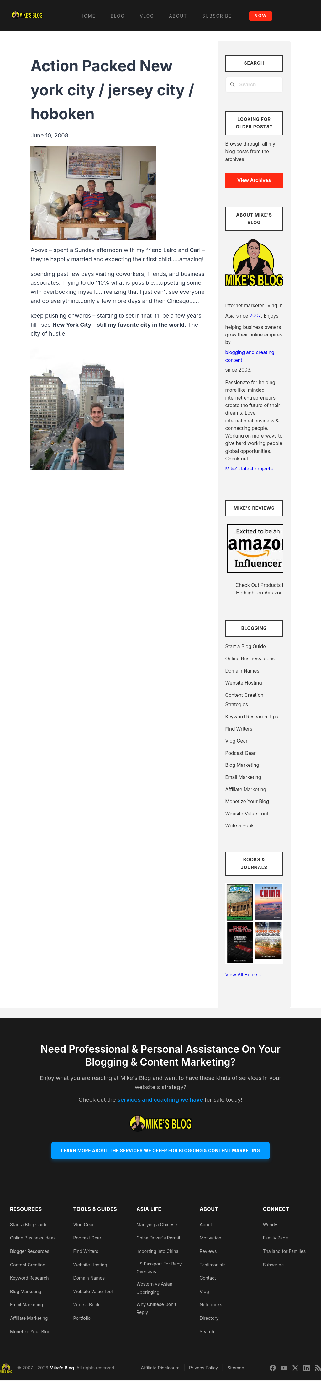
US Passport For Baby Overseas (159, 1268)
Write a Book (239, 826)
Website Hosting (243, 683)
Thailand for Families (284, 1251)
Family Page (275, 1238)
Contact (208, 1278)
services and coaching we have (160, 1099)
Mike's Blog (62, 1368)
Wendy (270, 1225)
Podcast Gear (240, 753)
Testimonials (212, 1265)
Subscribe (273, 1265)
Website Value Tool (246, 814)
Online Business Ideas (250, 659)
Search (207, 1332)
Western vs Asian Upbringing (154, 1288)
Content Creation (27, 1265)
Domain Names (242, 671)
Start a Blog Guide (245, 646)
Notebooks (211, 1305)
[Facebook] (273, 1368)
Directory (209, 1318)
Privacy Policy (203, 1368)
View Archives (254, 180)
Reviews (208, 1251)
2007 (255, 316)
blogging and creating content (249, 356)
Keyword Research (29, 1278)
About (206, 1225)
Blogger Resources (29, 1251)
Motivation (210, 1238)
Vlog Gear (236, 741)
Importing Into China (157, 1251)
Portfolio (82, 1318)
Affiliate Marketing (245, 790)
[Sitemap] (318, 1368)
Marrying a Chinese (156, 1225)
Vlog (204, 1291)
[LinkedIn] (306, 1368)
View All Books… (243, 975)
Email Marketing (243, 777)
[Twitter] (295, 1368)
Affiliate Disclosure (160, 1368)
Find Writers (238, 729)
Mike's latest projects (249, 469)
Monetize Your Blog (247, 801)
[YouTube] (284, 1368)
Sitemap (235, 1368)
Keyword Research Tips (251, 717)
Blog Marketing (242, 765)
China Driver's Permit (158, 1238)
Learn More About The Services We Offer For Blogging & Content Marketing (160, 1150)
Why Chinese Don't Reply (156, 1308)
